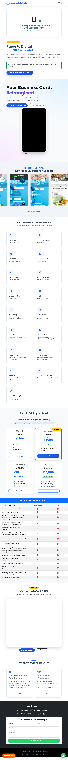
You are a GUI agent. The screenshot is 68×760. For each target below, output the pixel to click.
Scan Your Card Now (19, 73)
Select (20, 693)
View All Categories (34, 211)
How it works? (29, 105)
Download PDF (27, 650)
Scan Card (9, 756)
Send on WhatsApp (34, 741)
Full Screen (42, 650)
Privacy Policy (34, 754)
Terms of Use (24, 754)
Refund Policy (43, 754)
